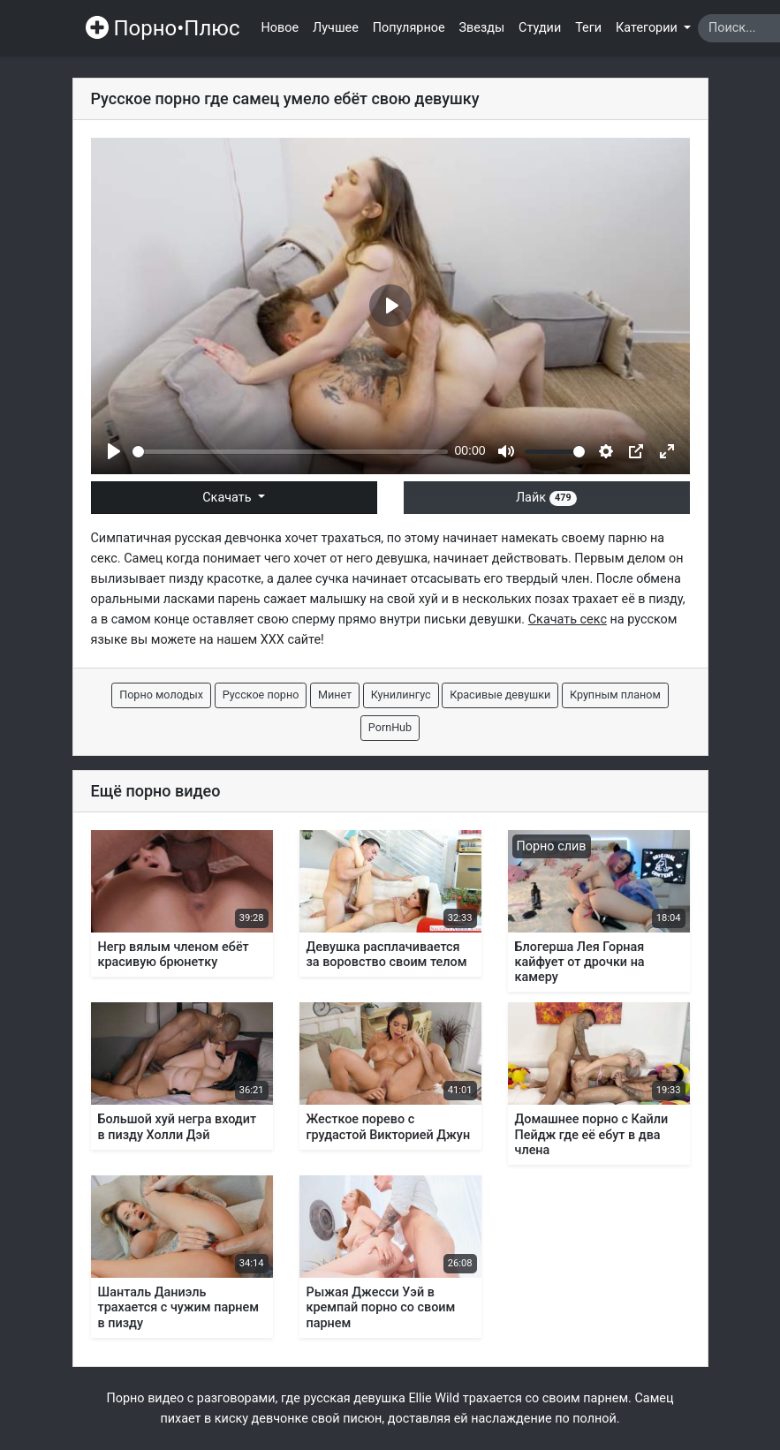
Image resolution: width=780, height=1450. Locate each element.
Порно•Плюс (163, 28)
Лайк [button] (546, 497)
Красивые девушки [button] (500, 694)
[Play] (114, 451)
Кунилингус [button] (401, 694)
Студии (540, 27)
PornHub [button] (390, 727)
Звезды (482, 27)
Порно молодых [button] (161, 694)
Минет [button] (335, 694)
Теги (588, 27)
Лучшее (336, 27)
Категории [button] (648, 27)
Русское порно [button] (261, 694)
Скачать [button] (228, 497)
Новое (280, 27)
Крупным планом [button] (615, 694)
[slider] (290, 451)
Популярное (409, 27)
